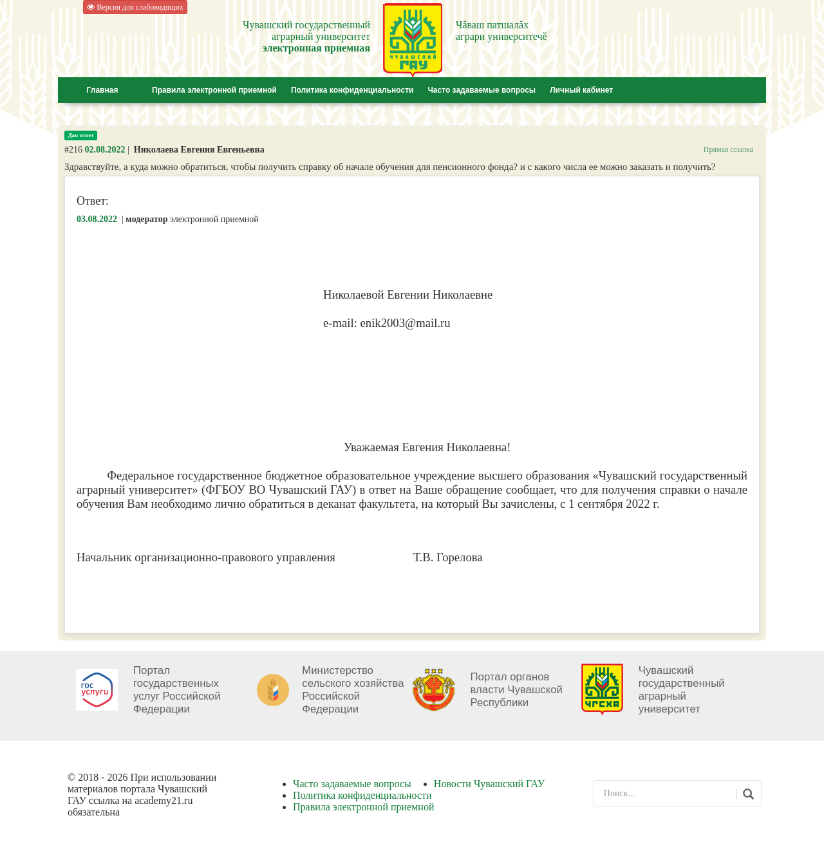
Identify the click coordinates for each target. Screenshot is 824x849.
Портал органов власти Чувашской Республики (516, 690)
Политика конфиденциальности (352, 90)
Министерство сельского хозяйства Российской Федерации (353, 689)
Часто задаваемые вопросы (481, 90)
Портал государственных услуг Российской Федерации (177, 689)
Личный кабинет (581, 90)
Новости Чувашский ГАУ (489, 783)
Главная (102, 90)
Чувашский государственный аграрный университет (682, 689)
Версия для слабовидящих (135, 7)
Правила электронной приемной (214, 90)
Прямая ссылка (728, 149)
